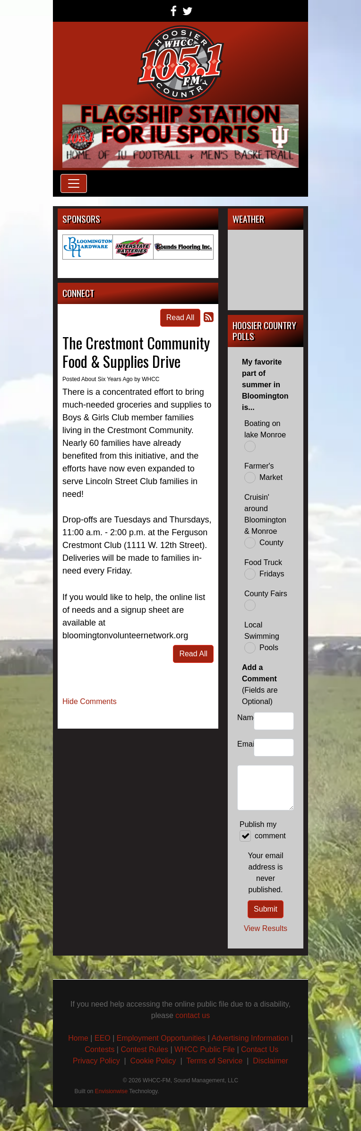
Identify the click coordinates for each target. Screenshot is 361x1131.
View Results (265, 928)
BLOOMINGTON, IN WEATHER (265, 270)
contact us (192, 1015)
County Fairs (265, 600)
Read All (180, 317)
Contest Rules (144, 1049)
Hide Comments (89, 701)
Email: (243, 744)
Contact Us (259, 1049)
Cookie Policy (153, 1061)
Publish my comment (263, 831)
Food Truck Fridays (264, 569)
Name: (243, 717)
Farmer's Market (263, 472)
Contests (99, 1049)
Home (78, 1038)
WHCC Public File (204, 1049)
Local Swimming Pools (261, 637)
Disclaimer (270, 1061)
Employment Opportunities (161, 1038)
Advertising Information (250, 1038)
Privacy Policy (96, 1061)
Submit (265, 909)
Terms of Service (215, 1061)
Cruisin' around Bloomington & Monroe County (265, 520)
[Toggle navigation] (73, 183)
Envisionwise (111, 1091)
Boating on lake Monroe (265, 435)
